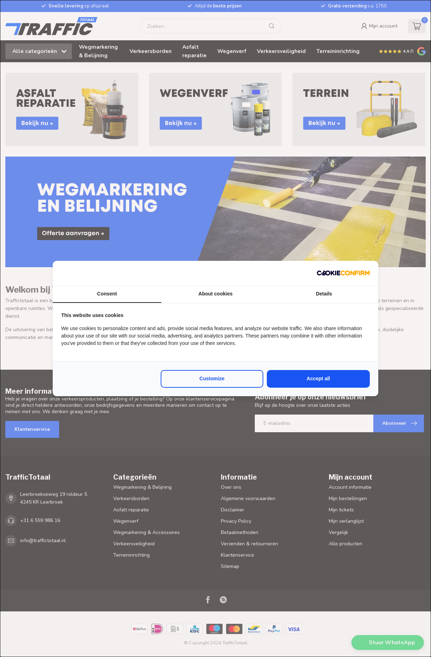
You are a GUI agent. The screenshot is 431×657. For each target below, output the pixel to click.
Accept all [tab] (318, 378)
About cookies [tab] (215, 294)
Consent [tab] (107, 294)
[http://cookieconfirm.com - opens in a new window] (343, 273)
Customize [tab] (212, 378)
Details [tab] (324, 294)
